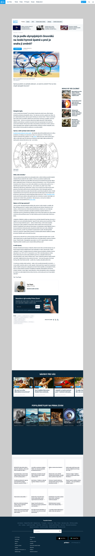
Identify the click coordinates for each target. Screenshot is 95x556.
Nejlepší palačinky (53, 527)
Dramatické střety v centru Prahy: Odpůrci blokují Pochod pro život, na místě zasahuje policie (21, 475)
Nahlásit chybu (17, 551)
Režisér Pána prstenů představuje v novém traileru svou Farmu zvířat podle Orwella (21, 511)
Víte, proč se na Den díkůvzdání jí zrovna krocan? (22, 391)
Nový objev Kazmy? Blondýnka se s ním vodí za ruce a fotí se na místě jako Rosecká (38, 511)
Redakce (31, 549)
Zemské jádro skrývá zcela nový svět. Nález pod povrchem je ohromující (76, 102)
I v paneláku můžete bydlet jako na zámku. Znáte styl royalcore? (56, 510)
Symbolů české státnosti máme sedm (22, 133)
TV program (44, 523)
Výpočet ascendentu (34, 527)
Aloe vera (63, 525)
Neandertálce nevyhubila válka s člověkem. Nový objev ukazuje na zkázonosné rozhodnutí (76, 123)
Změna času (50, 523)
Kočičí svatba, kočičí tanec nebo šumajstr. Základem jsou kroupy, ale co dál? (72, 469)
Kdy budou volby (65, 523)
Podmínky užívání (18, 545)
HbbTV (16, 543)
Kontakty (31, 543)
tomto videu (32, 199)
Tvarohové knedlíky (44, 527)
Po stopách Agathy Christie (81, 421)
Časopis (33, 2)
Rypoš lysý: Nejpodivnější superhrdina (67, 421)
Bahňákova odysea (43, 421)
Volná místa (17, 539)
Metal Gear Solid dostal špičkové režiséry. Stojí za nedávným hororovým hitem (21, 505)
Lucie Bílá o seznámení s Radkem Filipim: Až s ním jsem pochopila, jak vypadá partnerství (38, 469)
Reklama (16, 541)
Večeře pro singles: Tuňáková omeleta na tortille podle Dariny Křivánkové (72, 475)
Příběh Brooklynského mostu (17, 421)
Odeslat (38, 306)
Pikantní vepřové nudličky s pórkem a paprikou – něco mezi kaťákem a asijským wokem (73, 482)
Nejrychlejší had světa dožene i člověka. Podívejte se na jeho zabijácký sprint (77, 93)
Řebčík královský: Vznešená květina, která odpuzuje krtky (55, 504)
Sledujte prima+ (39, 2)
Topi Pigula (25, 49)
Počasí (58, 523)
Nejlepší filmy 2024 (28, 523)
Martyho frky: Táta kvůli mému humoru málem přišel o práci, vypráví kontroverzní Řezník (37, 498)
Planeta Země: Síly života (31, 421)
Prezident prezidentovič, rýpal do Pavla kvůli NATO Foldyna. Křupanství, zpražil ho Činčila (21, 482)
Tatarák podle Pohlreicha (54, 525)
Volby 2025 (38, 525)
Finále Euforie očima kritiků (20, 496)
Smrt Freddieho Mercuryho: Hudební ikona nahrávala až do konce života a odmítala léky (43, 391)
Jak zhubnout (20, 523)
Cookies (16, 547)
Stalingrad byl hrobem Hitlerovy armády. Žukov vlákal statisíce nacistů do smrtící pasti (76, 113)
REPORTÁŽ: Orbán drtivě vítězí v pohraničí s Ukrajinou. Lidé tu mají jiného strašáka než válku (21, 469)
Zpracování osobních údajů (35, 545)
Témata (16, 2)
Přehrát (16, 419)
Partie (55, 523)
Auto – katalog (22, 525)
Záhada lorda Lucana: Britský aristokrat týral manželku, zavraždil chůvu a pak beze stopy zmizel (56, 475)
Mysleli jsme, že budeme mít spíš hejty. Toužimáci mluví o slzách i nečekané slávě (38, 475)
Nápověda (32, 547)
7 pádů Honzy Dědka (30, 525)
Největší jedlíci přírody (55, 421)
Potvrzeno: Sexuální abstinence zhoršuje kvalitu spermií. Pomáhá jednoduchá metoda (56, 482)
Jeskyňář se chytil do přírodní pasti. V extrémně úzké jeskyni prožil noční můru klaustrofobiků (63, 391)
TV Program (26, 2)
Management (32, 537)
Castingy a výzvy (33, 541)
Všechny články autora (33, 288)
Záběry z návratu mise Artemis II (55, 468)
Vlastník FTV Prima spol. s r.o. (20, 549)
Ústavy (35, 136)
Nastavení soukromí (33, 551)
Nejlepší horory (37, 523)
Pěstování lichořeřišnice (71, 525)
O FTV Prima (17, 537)
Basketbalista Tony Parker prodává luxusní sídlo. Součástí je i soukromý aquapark (56, 498)
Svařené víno (45, 525)
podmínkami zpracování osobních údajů (35, 310)
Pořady (21, 2)
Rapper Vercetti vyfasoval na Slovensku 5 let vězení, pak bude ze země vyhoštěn (38, 505)
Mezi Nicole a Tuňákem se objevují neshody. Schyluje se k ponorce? (38, 481)
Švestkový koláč (61, 527)
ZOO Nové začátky (74, 523)
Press (31, 539)
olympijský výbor (51, 194)
